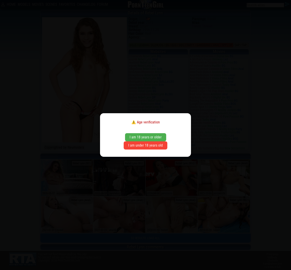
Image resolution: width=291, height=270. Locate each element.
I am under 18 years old (145, 145)
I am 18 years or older (146, 137)
